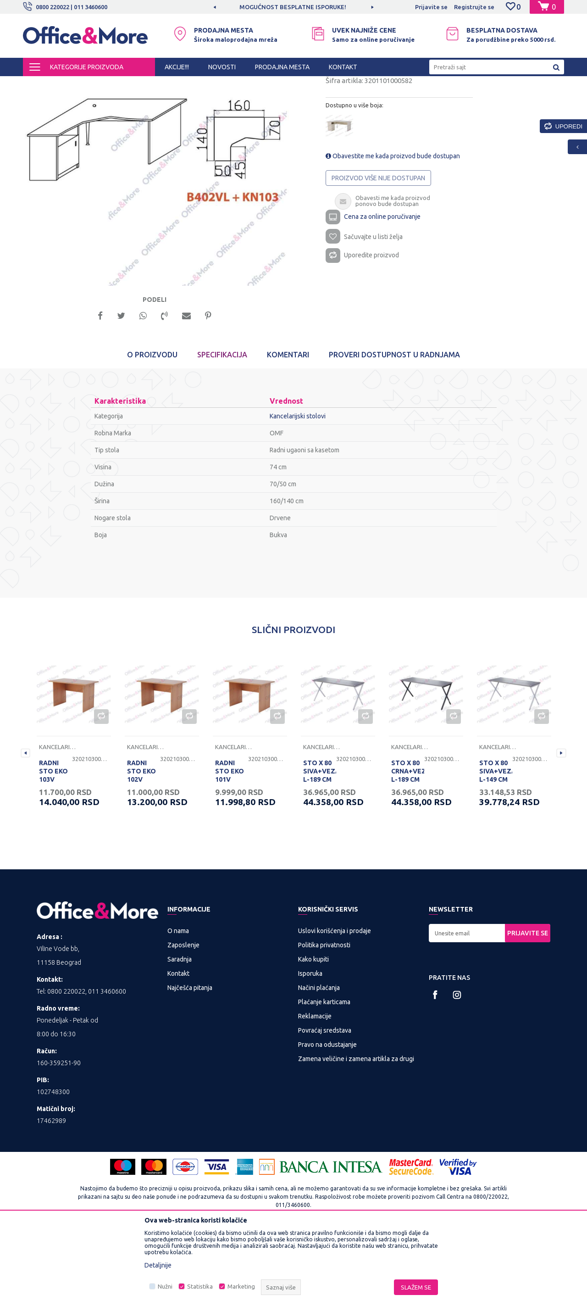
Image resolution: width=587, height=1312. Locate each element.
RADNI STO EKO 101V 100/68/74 (230, 855)
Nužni (165, 1286)
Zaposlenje (183, 1024)
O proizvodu (152, 435)
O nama (178, 1010)
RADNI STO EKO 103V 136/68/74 (54, 855)
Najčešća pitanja (189, 1067)
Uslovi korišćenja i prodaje (334, 1010)
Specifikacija (222, 435)
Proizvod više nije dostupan (378, 255)
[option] (293, 7)
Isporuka (310, 1053)
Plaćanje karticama (324, 1081)
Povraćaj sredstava (324, 1110)
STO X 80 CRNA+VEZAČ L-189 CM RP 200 (407, 855)
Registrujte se (474, 7)
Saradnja (179, 1039)
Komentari (288, 435)
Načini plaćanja (319, 1067)
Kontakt (178, 1053)
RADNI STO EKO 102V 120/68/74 (142, 855)
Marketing (241, 1286)
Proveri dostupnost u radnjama (394, 435)
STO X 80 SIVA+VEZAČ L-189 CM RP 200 (319, 855)
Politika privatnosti (324, 1024)
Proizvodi (78, 84)
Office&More (40, 84)
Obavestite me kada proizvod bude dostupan (393, 233)
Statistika (200, 1286)
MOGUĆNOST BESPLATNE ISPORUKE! (292, 7)
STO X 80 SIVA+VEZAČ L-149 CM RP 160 (495, 855)
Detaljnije (158, 1265)
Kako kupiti (313, 1039)
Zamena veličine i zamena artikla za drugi (356, 1138)
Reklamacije (315, 1096)
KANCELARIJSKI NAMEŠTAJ (135, 84)
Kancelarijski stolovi (204, 84)
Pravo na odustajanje (327, 1124)
